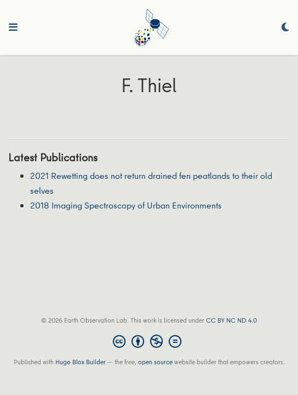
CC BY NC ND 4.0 (231, 320)
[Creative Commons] (149, 341)
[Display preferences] (285, 27)
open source (155, 361)
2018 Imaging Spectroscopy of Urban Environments (126, 205)
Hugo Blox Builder (80, 361)
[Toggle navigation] (13, 27)
